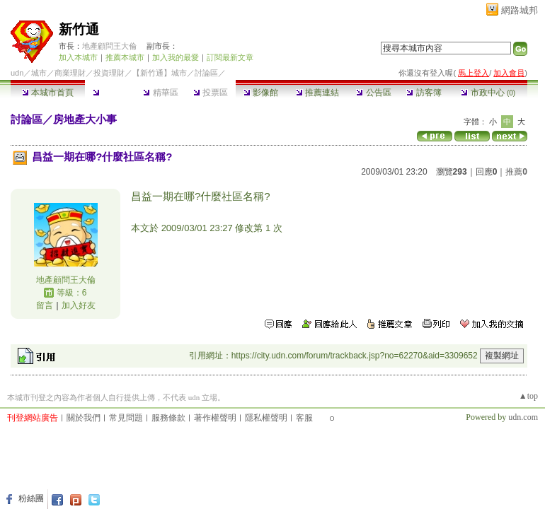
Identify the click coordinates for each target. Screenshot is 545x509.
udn (17, 73)
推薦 (516, 172)
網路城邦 (519, 10)
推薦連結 (317, 93)
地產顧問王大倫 (109, 46)
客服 (304, 418)
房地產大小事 (85, 119)
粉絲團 (31, 498)
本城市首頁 (48, 93)
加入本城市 (78, 57)
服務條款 (168, 418)
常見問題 (126, 418)
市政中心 (488, 93)
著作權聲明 (215, 418)
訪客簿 (423, 93)
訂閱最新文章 (230, 57)
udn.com (523, 417)
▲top (528, 396)
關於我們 (84, 418)
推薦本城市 (124, 57)
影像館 (260, 93)
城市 (39, 73)
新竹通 (79, 29)
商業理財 (70, 73)
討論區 (110, 93)
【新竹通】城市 (159, 73)
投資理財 (109, 73)
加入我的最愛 (175, 57)
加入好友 (79, 305)
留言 (44, 305)
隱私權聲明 (266, 418)
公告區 (373, 93)
